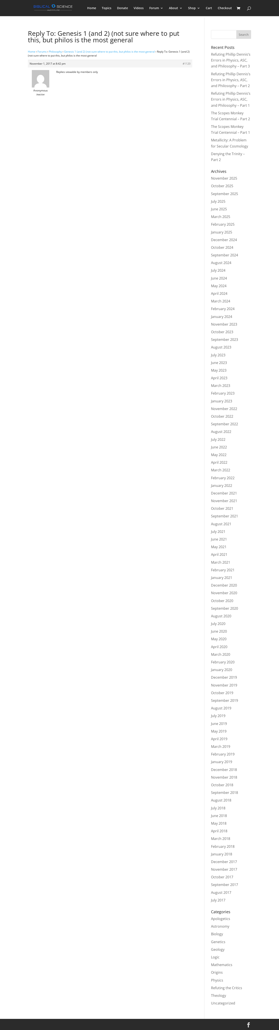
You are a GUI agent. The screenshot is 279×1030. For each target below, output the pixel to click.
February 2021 (223, 570)
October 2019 (222, 692)
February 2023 (223, 393)
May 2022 (218, 454)
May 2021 (218, 546)
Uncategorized (223, 1003)
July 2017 (218, 900)
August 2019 (221, 708)
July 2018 (218, 808)
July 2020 (218, 623)
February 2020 (223, 662)
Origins (217, 972)
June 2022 (219, 447)
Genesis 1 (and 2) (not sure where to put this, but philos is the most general (109, 51)
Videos (139, 8)
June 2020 (219, 631)
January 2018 (221, 854)
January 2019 (221, 761)
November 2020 (224, 593)
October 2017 (222, 877)
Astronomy (220, 926)
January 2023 (221, 401)
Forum (154, 8)
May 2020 (218, 639)
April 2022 (219, 462)
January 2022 (221, 485)
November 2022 (224, 408)
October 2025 (222, 186)
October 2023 (222, 332)
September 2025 (224, 193)
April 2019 (219, 738)
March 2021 (220, 562)
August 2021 (221, 524)
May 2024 (218, 285)
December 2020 (224, 585)
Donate (122, 8)
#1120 (187, 63)
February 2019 (223, 754)
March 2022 (220, 470)
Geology (218, 949)
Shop (192, 8)
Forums (42, 51)
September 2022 (224, 424)
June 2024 (219, 278)
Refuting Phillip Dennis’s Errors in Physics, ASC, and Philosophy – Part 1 (230, 99)
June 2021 (219, 539)
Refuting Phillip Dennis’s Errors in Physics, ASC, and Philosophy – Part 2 (230, 80)
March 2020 (220, 654)
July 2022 (218, 439)
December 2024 (224, 239)
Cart (209, 8)
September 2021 (224, 516)
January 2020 (221, 669)
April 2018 (219, 831)
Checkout (225, 8)
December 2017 (224, 861)
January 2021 (221, 577)
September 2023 (224, 339)
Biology (217, 934)
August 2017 (221, 892)
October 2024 (222, 247)
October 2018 (222, 785)
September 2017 (224, 884)
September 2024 (224, 255)
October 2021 (222, 508)
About (173, 8)
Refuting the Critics (226, 987)
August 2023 (221, 347)
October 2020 (222, 600)
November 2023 (224, 324)
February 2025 (223, 224)
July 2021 (218, 531)
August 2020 (221, 616)
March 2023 (220, 385)
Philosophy (55, 51)
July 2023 (218, 355)
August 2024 (221, 262)
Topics (106, 8)
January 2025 (221, 232)
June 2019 (219, 723)
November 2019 (224, 685)
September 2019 (224, 700)
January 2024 (221, 316)
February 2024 (223, 308)
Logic (215, 957)
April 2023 (219, 378)
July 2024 (218, 270)
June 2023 (219, 362)
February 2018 (223, 846)
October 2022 (222, 416)
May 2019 (218, 731)
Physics (217, 980)
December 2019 (224, 677)
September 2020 (224, 608)
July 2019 (218, 715)
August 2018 (221, 800)
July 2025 (218, 201)
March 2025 (220, 216)
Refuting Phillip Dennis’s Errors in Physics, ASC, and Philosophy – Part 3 (230, 60)
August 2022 (221, 431)
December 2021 (224, 493)
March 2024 (220, 301)
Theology (218, 995)
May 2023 (218, 370)
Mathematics (221, 964)
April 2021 (219, 554)
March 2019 (220, 746)
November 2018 (224, 777)
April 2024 (219, 293)
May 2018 (218, 823)
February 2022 (223, 478)
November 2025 (224, 178)
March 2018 (220, 838)
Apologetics (220, 918)
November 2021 (224, 500)
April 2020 (219, 646)
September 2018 (224, 792)
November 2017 (224, 869)
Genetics (218, 941)
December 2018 (224, 769)
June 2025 (219, 209)
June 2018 (219, 815)
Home (91, 8)
